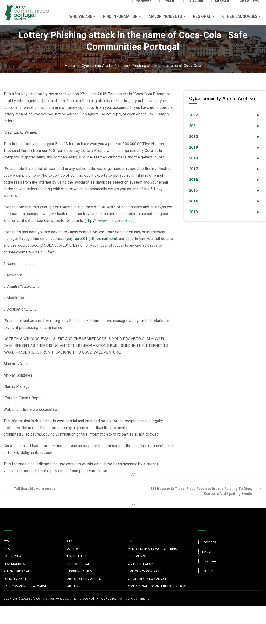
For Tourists (138, 556)
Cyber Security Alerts (83, 578)
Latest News (14, 556)
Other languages (241, 16)
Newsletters (76, 556)
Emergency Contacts (145, 571)
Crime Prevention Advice (147, 578)
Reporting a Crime (80, 571)
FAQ (6, 540)
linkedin (206, 570)
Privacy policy (106, 598)
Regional (204, 16)
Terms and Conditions (134, 598)
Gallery (72, 549)
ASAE (7, 549)
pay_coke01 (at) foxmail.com (91, 238)
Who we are (82, 16)
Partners (73, 586)
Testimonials (14, 563)
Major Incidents (167, 16)
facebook (207, 542)
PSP (130, 541)
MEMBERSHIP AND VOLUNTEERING (152, 549)
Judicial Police (78, 563)
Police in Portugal (18, 578)
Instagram (207, 561)
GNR (69, 541)
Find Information (122, 16)
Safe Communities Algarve (25, 586)
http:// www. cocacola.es (109, 220)
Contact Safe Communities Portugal (157, 586)
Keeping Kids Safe (17, 571)
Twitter (204, 551)
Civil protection (141, 563)
